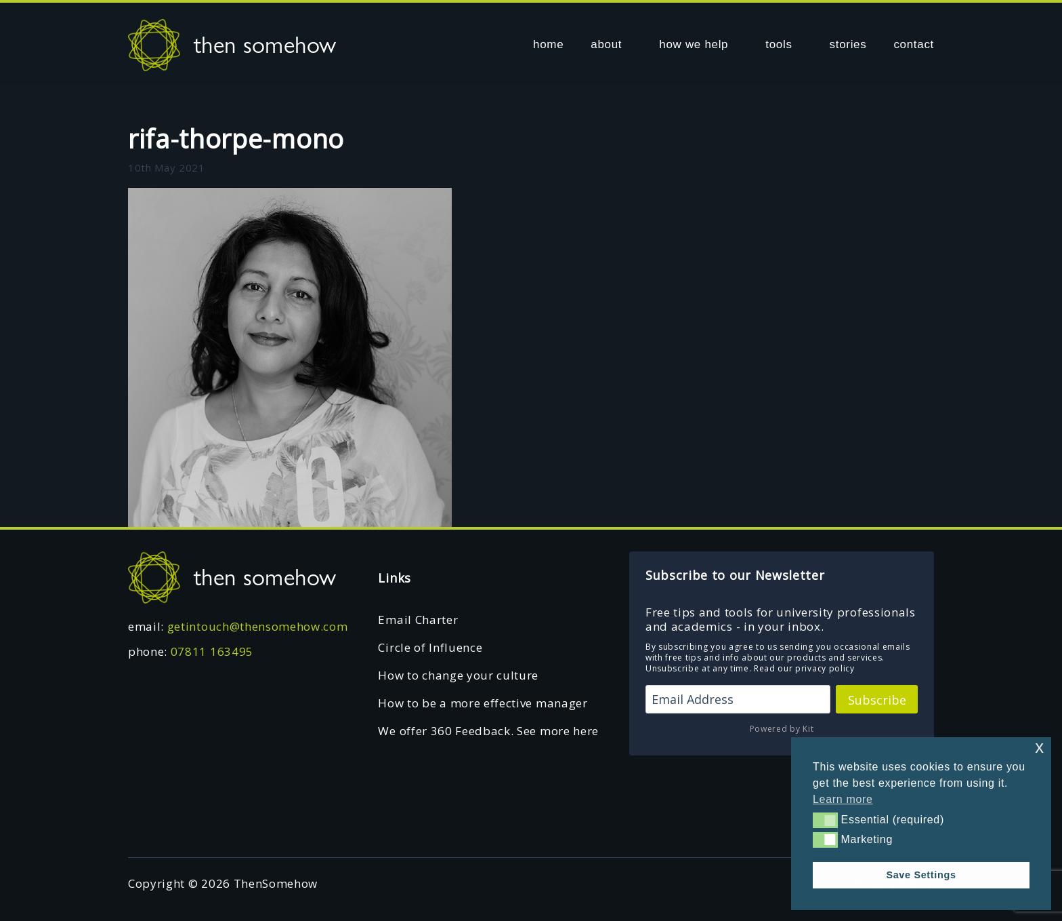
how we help (693, 44)
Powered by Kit (782, 729)
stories (848, 44)
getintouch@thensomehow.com (257, 626)
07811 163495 (212, 651)
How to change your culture (458, 675)
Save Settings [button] (921, 874)
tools (778, 44)
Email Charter (418, 619)
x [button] (1039, 747)
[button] (825, 819)
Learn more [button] (843, 799)
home (548, 44)
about (606, 44)
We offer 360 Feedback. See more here (488, 731)
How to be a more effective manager (482, 703)
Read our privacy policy (804, 668)
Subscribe (877, 700)
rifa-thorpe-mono (236, 138)
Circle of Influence (430, 647)
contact (913, 44)
